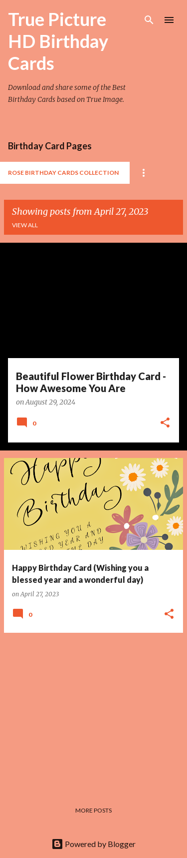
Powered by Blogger (93, 844)
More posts (93, 810)
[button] (165, 423)
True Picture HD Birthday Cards (58, 41)
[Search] (149, 20)
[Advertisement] (93, 711)
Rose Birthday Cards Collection (63, 172)
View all (25, 225)
